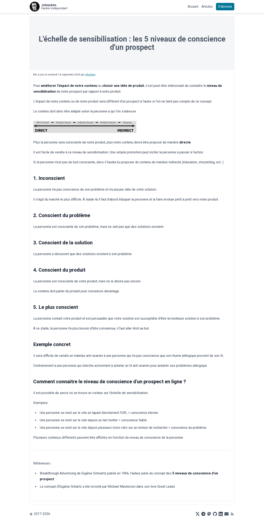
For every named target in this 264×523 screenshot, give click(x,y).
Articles (207, 6)
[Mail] (226, 514)
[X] (198, 514)
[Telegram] (203, 514)
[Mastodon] (209, 514)
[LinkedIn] (221, 514)
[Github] (215, 514)
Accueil (193, 6)
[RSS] (232, 514)
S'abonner (225, 6)
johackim (90, 74)
